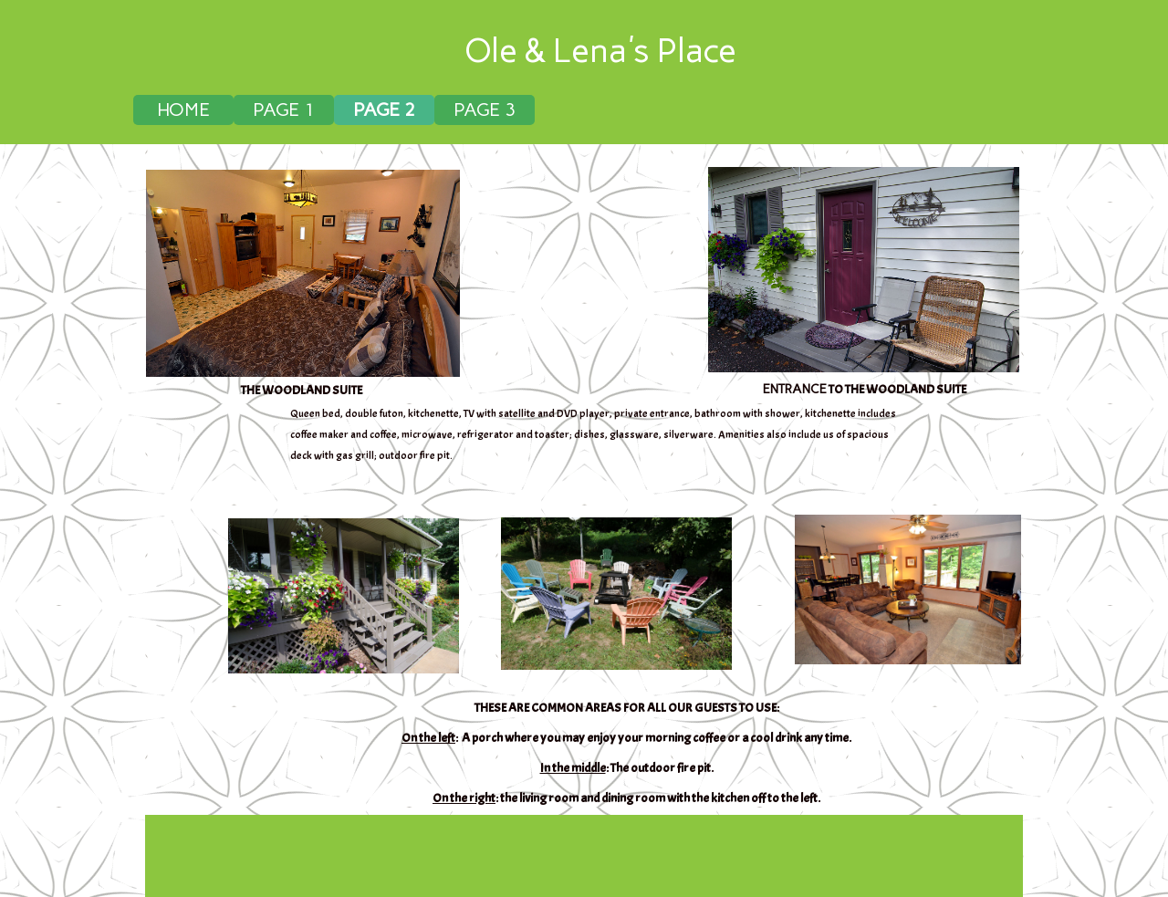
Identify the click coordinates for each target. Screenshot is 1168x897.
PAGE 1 (284, 109)
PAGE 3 (485, 109)
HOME (183, 109)
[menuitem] (183, 110)
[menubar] (586, 110)
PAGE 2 (384, 109)
